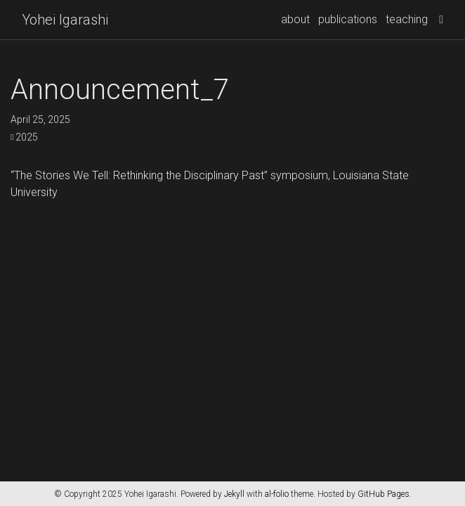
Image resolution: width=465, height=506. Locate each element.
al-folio (277, 494)
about (295, 19)
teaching (407, 19)
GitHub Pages (384, 494)
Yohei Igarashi (65, 19)
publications (347, 19)
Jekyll (234, 494)
